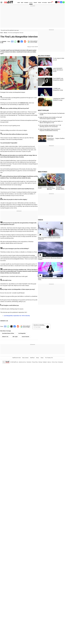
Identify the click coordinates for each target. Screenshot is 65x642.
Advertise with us (22, 362)
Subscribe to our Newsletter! (39, 325)
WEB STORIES (42, 172)
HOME (18, 2)
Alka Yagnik (15, 336)
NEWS (22, 2)
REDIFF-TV (50, 2)
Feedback (45, 362)
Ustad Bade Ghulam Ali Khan (8, 333)
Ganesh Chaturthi (25, 336)
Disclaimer (29, 362)
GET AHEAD (44, 2)
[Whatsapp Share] (15, 41)
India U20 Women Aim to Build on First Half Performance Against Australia (51, 118)
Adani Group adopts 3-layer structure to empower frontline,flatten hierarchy (50, 130)
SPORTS (39, 2)
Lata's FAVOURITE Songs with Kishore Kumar (58, 70)
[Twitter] (56, 2)
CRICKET (35, 2)
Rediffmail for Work (16, 357)
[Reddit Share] (24, 41)
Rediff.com (16, 362)
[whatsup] (63, 2)
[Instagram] (59, 2)
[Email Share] (12, 41)
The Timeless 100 (49, 357)
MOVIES (30, 2)
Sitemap (40, 362)
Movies (5, 32)
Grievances (60, 362)
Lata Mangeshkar (22, 333)
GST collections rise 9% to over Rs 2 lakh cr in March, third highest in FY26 (51, 122)
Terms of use (54, 362)
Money (37, 357)
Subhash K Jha (5, 336)
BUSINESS (26, 2)
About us (49, 362)
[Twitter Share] (18, 41)
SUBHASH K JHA (4, 320)
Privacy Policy (35, 362)
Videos (42, 357)
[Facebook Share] (21, 41)
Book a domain (25, 357)
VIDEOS (40, 220)
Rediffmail (32, 357)
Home (1, 32)
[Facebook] (61, 2)
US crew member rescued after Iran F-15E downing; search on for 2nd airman (50, 126)
